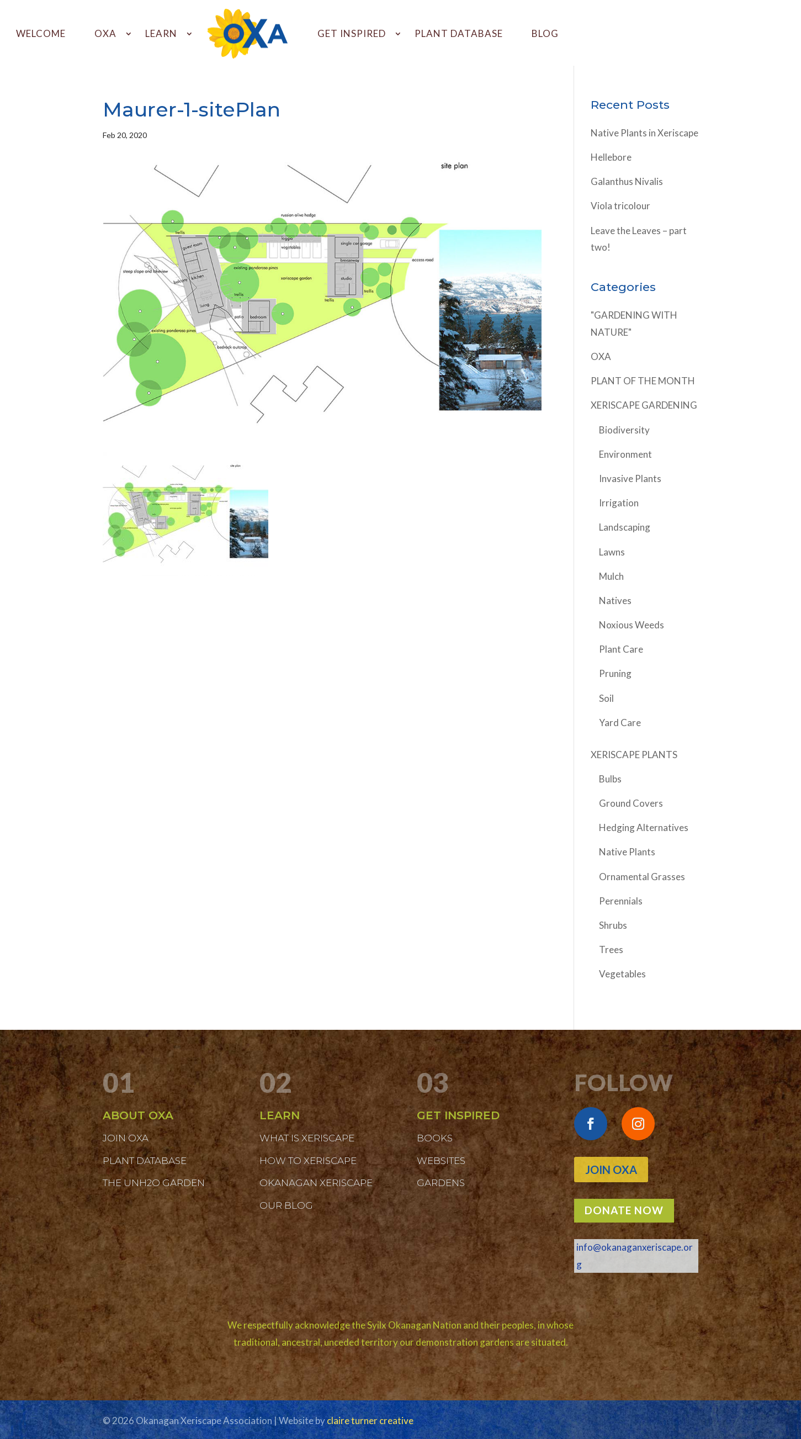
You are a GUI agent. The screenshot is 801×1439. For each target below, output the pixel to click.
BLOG (545, 33)
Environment (625, 454)
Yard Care (620, 722)
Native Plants (627, 852)
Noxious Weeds (631, 625)
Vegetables (622, 974)
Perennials (621, 901)
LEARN (161, 33)
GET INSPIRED (351, 33)
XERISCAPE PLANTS (634, 754)
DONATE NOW (624, 1210)
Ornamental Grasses (642, 876)
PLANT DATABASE (459, 33)
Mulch (611, 576)
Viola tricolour (620, 205)
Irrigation (619, 503)
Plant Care (621, 649)
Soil (606, 698)
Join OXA (611, 1169)
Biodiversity (624, 430)
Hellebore (611, 157)
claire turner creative (370, 1420)
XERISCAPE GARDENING (644, 405)
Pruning (615, 673)
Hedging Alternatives (643, 827)
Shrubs (613, 925)
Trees (611, 949)
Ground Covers (631, 803)
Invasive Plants (630, 478)
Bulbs (610, 779)
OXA (105, 33)
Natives (615, 600)
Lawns (612, 552)
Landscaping (624, 527)
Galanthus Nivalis (627, 181)
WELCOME (41, 33)
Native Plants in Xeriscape (644, 133)
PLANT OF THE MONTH (643, 381)
